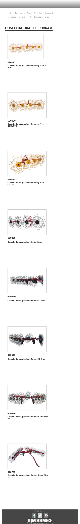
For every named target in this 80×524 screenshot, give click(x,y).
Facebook (34, 515)
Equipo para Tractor (18, 17)
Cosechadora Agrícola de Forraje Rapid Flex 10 (28, 418)
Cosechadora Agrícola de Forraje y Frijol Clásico (26, 184)
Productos (19, 13)
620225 (12, 238)
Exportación (50, 13)
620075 (11, 179)
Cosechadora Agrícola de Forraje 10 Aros (26, 301)
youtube (46, 515)
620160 (11, 62)
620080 (12, 121)
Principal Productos (34, 13)
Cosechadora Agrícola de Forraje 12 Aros (26, 359)
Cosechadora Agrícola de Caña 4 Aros (25, 242)
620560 (12, 355)
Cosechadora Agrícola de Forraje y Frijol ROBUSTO (26, 125)
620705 (11, 472)
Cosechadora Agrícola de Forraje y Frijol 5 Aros (27, 67)
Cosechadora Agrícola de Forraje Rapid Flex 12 (28, 476)
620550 (12, 296)
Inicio (10, 13)
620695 (12, 413)
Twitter (40, 515)
